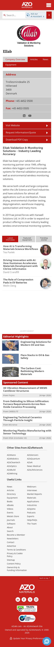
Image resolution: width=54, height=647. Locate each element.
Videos (10, 509)
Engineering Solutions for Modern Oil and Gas (36, 343)
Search (10, 531)
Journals (11, 520)
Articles (10, 490)
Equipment (12, 497)
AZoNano (11, 455)
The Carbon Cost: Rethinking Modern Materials (32, 371)
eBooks (10, 505)
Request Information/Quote (21, 132)
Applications (33, 501)
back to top (44, 578)
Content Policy (14, 563)
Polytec (11, 395)
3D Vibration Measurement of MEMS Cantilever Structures (25, 389)
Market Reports (34, 494)
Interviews (32, 490)
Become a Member (16, 534)
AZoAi (30, 462)
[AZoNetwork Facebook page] (24, 599)
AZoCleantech (13, 462)
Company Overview (15, 59)
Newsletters (12, 538)
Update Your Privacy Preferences (27, 638)
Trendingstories (44, 239)
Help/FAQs (32, 520)
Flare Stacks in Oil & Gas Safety (35, 356)
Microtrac (12, 424)
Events (10, 512)
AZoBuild (11, 469)
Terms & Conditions (16, 549)
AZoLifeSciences (34, 469)
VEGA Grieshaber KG (17, 438)
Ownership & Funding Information (17, 569)
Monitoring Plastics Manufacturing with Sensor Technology (27, 432)
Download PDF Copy (17, 139)
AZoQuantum (33, 458)
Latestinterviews (10, 239)
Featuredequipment (27, 239)
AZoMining (12, 473)
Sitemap (11, 560)
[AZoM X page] (30, 599)
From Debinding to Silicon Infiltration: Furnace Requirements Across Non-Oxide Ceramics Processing (26, 404)
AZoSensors (32, 455)
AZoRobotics (13, 458)
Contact (10, 542)
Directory (11, 494)
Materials (31, 497)
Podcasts (31, 512)
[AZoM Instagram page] (36, 599)
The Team (32, 523)
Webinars (31, 486)
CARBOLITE (13, 411)
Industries (32, 505)
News (9, 486)
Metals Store (13, 516)
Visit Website (13, 125)
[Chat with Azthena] (46, 641)
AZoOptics (12, 466)
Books (10, 501)
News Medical (34, 466)
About (10, 527)
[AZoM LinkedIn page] (18, 599)
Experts (30, 516)
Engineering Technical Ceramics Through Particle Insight (22, 419)
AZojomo (31, 509)
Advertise (11, 546)
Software (11, 523)
